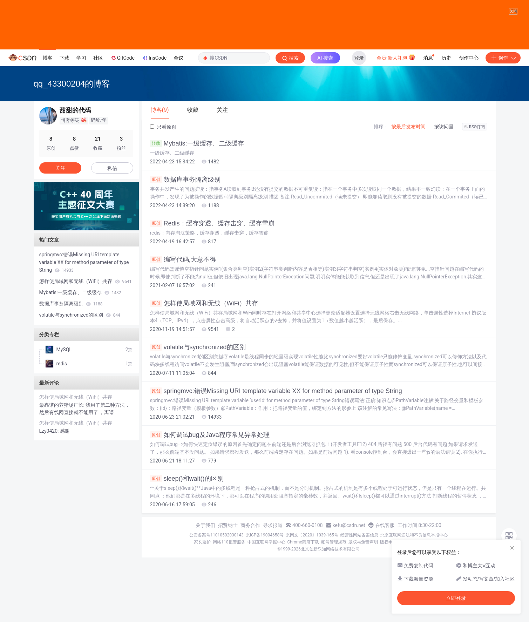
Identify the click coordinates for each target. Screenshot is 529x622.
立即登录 (456, 598)
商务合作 (250, 590)
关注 (60, 232)
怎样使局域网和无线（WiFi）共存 (204, 367)
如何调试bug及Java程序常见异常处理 (210, 499)
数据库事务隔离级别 (185, 244)
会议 (178, 122)
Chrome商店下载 (303, 606)
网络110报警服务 (229, 606)
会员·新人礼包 (396, 121)
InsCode (154, 122)
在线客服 (385, 590)
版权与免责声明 (363, 606)
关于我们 (205, 590)
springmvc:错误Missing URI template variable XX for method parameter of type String (276, 455)
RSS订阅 (474, 191)
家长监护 (202, 606)
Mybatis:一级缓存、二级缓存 (197, 207)
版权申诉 (388, 606)
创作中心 (469, 122)
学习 (81, 122)
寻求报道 (273, 590)
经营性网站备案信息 (359, 599)
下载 (64, 122)
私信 (112, 233)
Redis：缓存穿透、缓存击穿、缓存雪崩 (212, 287)
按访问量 (444, 191)
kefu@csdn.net (349, 590)
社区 (98, 122)
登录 (359, 122)
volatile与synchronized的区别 (198, 411)
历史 (446, 122)
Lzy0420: (49, 495)
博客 (48, 122)
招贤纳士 (228, 590)
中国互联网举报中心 (266, 606)
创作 (503, 122)
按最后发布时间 (408, 191)
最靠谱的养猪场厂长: (62, 469)
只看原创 (163, 191)
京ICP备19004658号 (265, 599)
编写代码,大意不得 (183, 323)
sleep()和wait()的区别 (187, 543)
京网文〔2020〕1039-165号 (312, 599)
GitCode (122, 122)
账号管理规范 (333, 606)
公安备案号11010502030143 (216, 599)
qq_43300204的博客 (72, 148)
